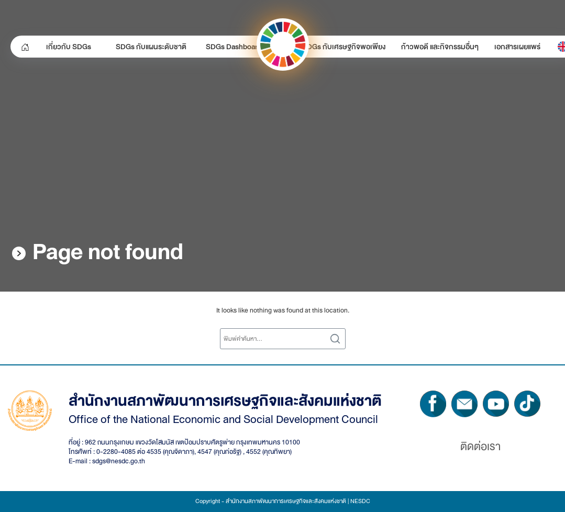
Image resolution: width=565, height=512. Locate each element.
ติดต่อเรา (480, 446)
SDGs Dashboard (234, 46)
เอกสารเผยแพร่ (517, 46)
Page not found (107, 252)
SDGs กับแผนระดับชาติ (151, 46)
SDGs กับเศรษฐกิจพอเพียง (343, 46)
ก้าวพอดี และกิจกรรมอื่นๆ (440, 46)
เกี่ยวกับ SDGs (68, 46)
